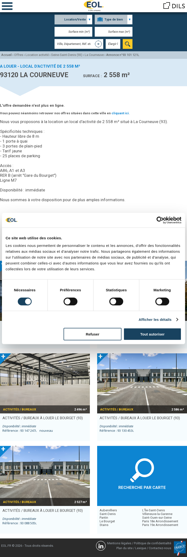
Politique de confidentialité (152, 543)
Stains (104, 525)
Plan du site (124, 548)
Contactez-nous (160, 548)
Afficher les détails (155, 319)
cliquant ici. (121, 113)
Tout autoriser (152, 334)
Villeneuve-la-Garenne (157, 514)
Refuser (92, 334)
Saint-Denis (108, 514)
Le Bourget (107, 521)
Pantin (104, 517)
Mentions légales (119, 543)
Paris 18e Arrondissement (160, 521)
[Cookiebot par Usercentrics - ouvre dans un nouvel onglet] (160, 220)
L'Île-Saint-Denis (153, 510)
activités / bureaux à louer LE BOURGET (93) (42, 418)
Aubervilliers (108, 510)
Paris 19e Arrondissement (160, 525)
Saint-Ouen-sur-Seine (157, 517)
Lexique (140, 548)
